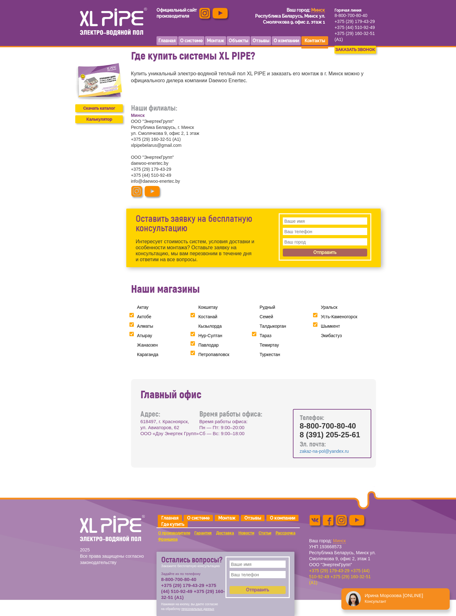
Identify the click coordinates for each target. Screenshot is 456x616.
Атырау (144, 335)
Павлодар (208, 345)
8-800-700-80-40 (350, 15)
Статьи (265, 533)
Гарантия (203, 533)
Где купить (172, 524)
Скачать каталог (99, 108)
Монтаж (227, 518)
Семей (266, 316)
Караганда (147, 354)
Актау (143, 307)
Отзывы (252, 518)
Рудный (267, 307)
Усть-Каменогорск (339, 316)
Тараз (265, 335)
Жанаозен (147, 345)
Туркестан (269, 354)
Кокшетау (208, 307)
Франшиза (168, 539)
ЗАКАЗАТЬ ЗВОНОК (355, 49)
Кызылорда (210, 326)
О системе (198, 518)
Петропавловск (213, 354)
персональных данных (197, 609)
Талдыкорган (272, 326)
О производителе (174, 533)
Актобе (144, 316)
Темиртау (269, 345)
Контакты (315, 40)
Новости (246, 533)
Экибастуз (331, 335)
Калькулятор (99, 119)
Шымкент (330, 326)
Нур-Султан (210, 335)
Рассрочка (285, 533)
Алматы (145, 326)
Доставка (225, 533)
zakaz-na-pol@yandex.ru (324, 451)
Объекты (238, 40)
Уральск (329, 307)
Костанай (207, 316)
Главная (170, 518)
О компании (282, 518)
